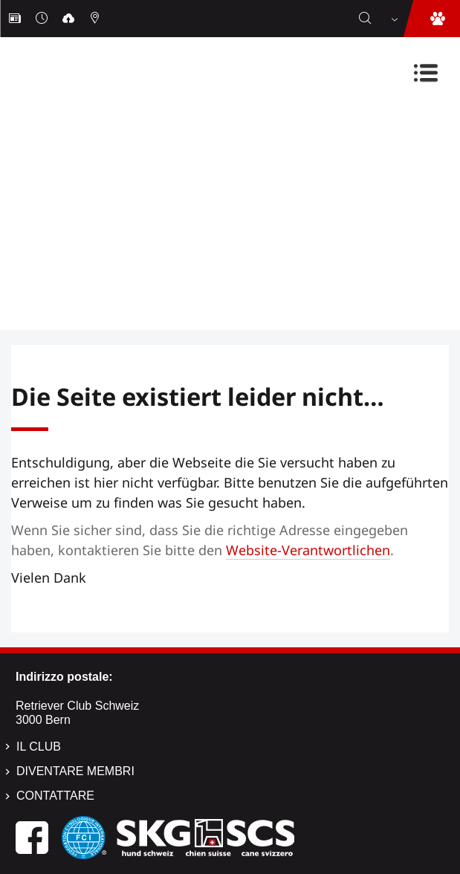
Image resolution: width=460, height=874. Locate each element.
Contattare (55, 795)
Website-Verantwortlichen (308, 550)
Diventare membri (75, 771)
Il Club (38, 746)
